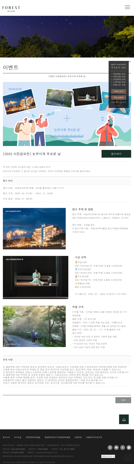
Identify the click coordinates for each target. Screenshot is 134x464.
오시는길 (17, 437)
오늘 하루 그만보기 (118, 102)
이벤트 (128, 62)
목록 (123, 400)
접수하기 (116, 154)
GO (128, 457)
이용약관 (78, 437)
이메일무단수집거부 (94, 437)
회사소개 (6, 437)
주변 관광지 (119, 97)
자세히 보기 (119, 91)
